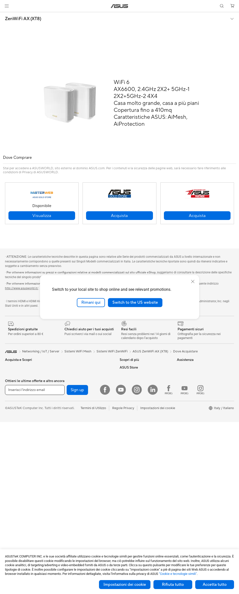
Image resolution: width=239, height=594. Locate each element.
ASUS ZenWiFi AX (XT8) (150, 351)
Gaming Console (17, 435)
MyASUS (126, 442)
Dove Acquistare (185, 351)
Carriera (183, 375)
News (181, 382)
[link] (119, 6)
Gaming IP (68, 539)
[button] (6, 6)
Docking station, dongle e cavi (83, 532)
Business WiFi (71, 435)
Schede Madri (15, 517)
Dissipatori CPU (73, 367)
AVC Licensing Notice (135, 367)
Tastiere (67, 472)
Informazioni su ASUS (192, 367)
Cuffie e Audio (71, 487)
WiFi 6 (65, 420)
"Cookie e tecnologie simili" (178, 574)
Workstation (14, 502)
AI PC (124, 375)
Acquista (183, 416)
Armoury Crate (131, 390)
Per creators (14, 390)
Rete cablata (70, 450)
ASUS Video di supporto (138, 434)
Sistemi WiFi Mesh (74, 442)
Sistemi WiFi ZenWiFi (112, 351)
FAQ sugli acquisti (133, 457)
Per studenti (14, 397)
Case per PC (14, 540)
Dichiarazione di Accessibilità (198, 390)
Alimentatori (70, 375)
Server (66, 457)
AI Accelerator (72, 397)
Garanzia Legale (131, 449)
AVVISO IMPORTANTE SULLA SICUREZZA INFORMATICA (199, 399)
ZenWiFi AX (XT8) (23, 19)
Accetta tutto (215, 584)
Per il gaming (14, 405)
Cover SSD (69, 390)
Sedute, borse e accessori (80, 509)
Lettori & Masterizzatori (78, 382)
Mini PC (10, 495)
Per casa (11, 375)
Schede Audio (15, 532)
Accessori (12, 412)
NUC (8, 487)
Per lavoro (12, 382)
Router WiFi (70, 427)
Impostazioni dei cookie (124, 584)
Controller (68, 495)
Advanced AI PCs (132, 382)
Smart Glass (14, 465)
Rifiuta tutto (173, 584)
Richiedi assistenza (133, 412)
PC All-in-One (15, 472)
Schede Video (15, 525)
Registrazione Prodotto (137, 427)
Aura (123, 397)
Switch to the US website (135, 302)
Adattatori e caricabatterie (80, 524)
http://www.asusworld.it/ (21, 288)
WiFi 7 (65, 412)
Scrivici (125, 420)
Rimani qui (90, 302)
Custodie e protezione (77, 517)
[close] (193, 282)
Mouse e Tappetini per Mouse (82, 480)
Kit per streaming (74, 502)
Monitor (11, 458)
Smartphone (14, 427)
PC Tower (12, 480)
